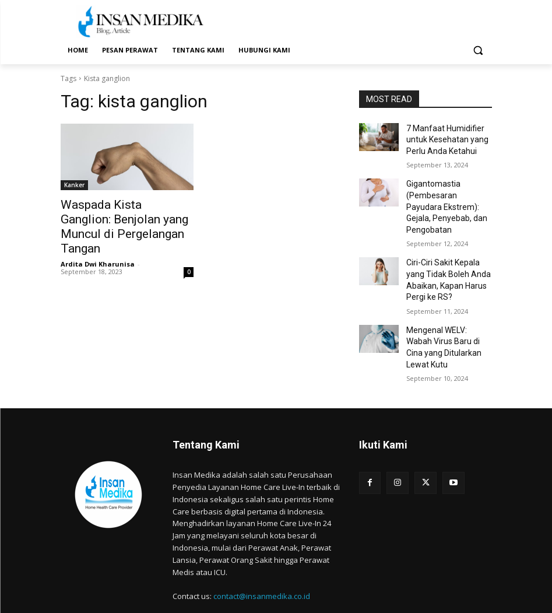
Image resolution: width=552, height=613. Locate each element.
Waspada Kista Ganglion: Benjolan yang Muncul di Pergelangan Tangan (115, 217)
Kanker (74, 185)
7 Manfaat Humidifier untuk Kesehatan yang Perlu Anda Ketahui (442, 138)
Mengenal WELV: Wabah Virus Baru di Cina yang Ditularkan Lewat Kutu (445, 320)
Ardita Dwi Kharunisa (98, 244)
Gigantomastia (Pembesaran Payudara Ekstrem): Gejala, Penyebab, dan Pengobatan (443, 198)
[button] (478, 50)
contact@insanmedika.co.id (261, 560)
